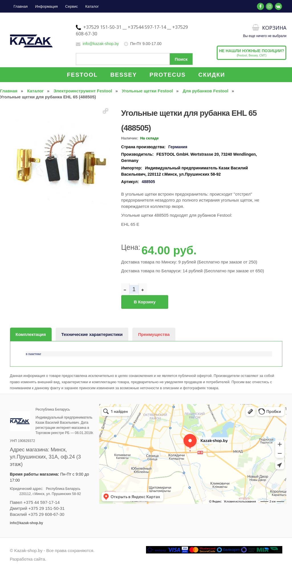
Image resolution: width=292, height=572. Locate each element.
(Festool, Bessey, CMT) (251, 52)
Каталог (92, 6)
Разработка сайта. (28, 559)
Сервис (71, 6)
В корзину (144, 301)
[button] (105, 110)
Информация (46, 6)
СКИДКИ (211, 75)
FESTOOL (82, 75)
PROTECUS (167, 75)
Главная (21, 6)
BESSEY (123, 75)
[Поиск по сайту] (134, 59)
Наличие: (129, 138)
